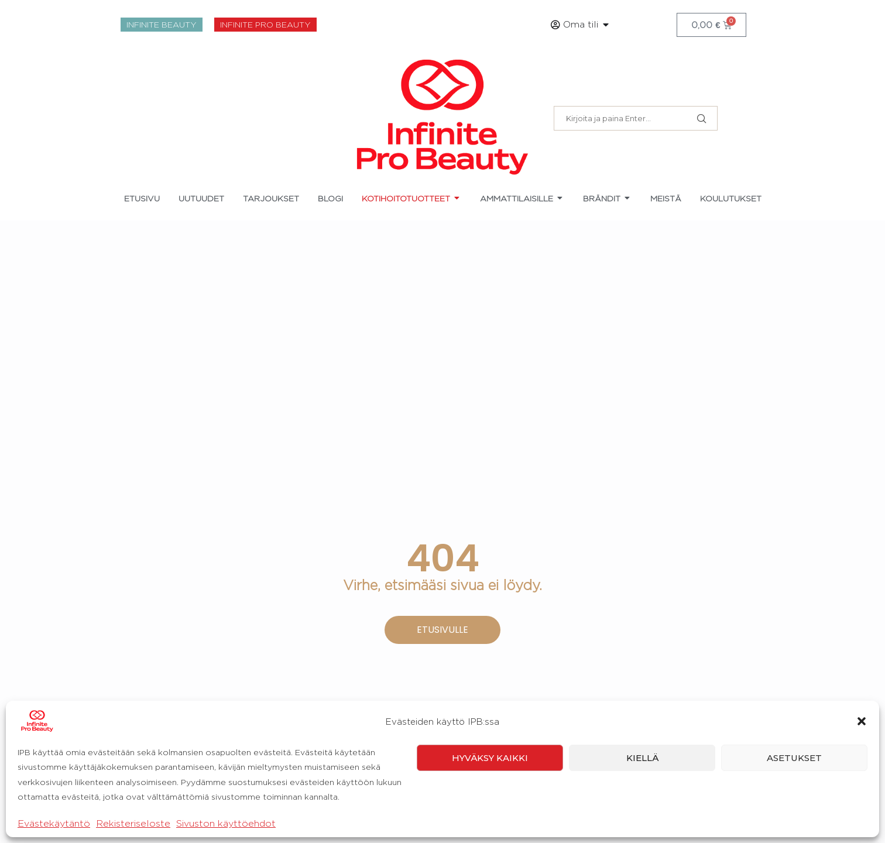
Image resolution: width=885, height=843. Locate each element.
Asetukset (794, 805)
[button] (861, 770)
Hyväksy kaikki (490, 805)
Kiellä (642, 805)
